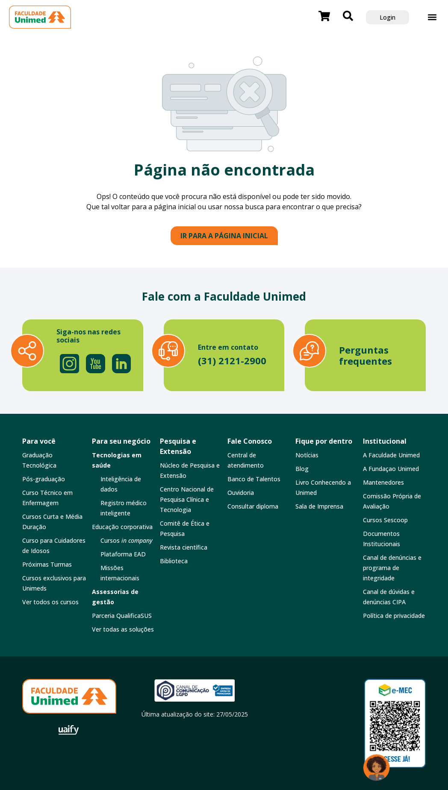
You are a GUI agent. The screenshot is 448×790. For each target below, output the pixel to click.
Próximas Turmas (47, 564)
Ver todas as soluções (123, 629)
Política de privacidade (394, 616)
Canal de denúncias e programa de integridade (392, 567)
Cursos (126, 540)
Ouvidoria (240, 493)
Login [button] (387, 17)
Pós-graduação (43, 479)
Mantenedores (383, 482)
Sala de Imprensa (319, 506)
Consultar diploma (252, 506)
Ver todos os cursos (50, 602)
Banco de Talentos (253, 479)
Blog (302, 469)
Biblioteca (174, 561)
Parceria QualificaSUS (122, 616)
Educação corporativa (122, 527)
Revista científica (183, 547)
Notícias (306, 455)
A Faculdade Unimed (391, 455)
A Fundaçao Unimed (391, 469)
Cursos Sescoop (385, 520)
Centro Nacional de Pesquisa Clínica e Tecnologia (187, 499)
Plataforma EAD (123, 554)
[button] (432, 17)
